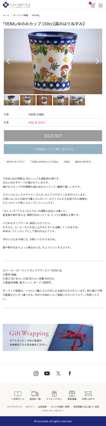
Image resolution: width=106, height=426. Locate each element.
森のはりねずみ (83, 161)
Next (97, 61)
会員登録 (42, 406)
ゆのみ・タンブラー (16, 161)
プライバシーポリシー (53, 410)
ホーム (6, 15)
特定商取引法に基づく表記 (86, 406)
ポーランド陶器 (20, 15)
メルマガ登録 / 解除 (60, 406)
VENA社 (35, 15)
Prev (8, 61)
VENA (66, 161)
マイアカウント (14, 406)
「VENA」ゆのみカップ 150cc (44, 161)
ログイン (30, 406)
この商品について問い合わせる (53, 149)
